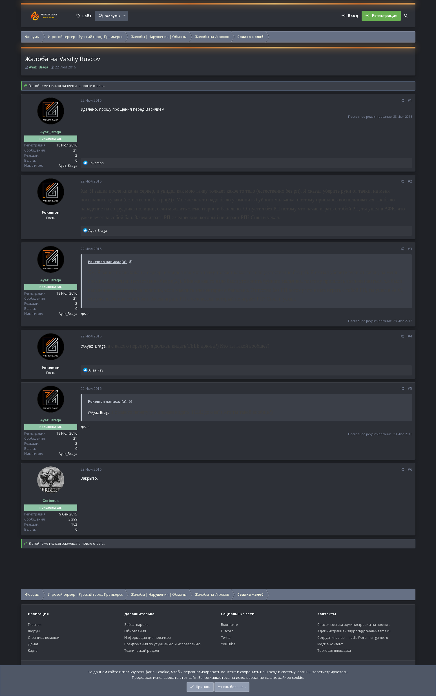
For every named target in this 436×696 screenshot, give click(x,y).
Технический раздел (141, 650)
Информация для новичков (147, 637)
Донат (33, 644)
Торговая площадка (334, 650)
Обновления (135, 631)
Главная (34, 624)
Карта (32, 650)
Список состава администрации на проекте (353, 624)
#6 (410, 469)
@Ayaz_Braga (93, 346)
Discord (227, 631)
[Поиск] (406, 16)
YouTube (228, 644)
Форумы (112, 16)
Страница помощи (43, 637)
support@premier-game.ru (369, 631)
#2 (410, 181)
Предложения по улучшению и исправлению (162, 644)
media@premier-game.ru (368, 637)
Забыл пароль (136, 624)
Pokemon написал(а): (107, 261)
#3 (410, 248)
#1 (410, 100)
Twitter (226, 637)
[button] (124, 16)
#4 (410, 336)
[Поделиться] (402, 100)
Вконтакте (229, 624)
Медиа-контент (330, 644)
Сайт (87, 16)
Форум (34, 631)
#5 (410, 388)
